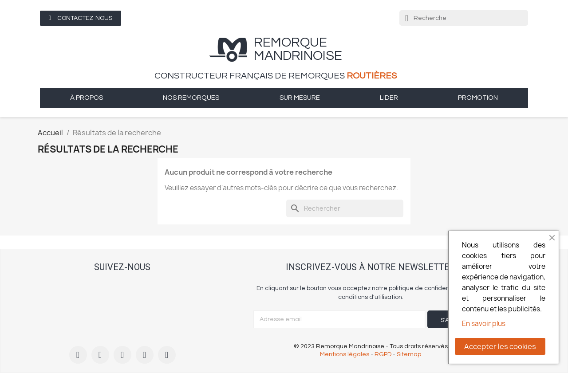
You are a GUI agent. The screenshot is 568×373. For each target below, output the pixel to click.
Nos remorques (191, 97)
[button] (80, 18)
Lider (389, 97)
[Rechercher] (344, 208)
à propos (86, 97)
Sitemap (409, 354)
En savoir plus (483, 323)
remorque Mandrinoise (298, 49)
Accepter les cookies (500, 346)
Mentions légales (344, 354)
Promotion (478, 97)
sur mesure (300, 97)
